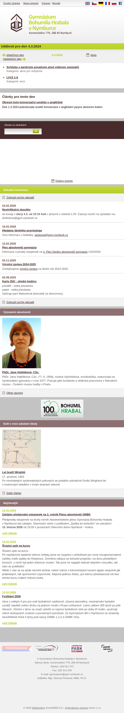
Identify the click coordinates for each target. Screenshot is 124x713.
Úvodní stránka (11, 3)
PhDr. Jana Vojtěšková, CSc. (20, 372)
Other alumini (14, 393)
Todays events (64, 181)
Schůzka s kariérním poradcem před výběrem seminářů (42, 67)
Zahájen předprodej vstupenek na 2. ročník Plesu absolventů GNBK (46, 514)
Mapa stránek (30, 3)
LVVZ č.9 (12, 77)
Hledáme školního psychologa (22, 230)
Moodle (56, 3)
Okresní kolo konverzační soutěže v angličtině (32, 102)
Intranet (46, 3)
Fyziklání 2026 (11, 596)
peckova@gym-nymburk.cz (51, 235)
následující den (12, 59)
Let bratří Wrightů (13, 472)
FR (109, 3)
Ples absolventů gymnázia (19, 247)
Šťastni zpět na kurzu (16, 545)
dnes (94, 55)
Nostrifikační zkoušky (16, 209)
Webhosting (38, 708)
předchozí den (15, 55)
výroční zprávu (29, 268)
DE (102, 3)
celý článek (9, 533)
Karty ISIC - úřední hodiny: (19, 281)
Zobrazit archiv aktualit (20, 197)
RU (116, 3)
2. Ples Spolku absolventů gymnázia (65, 251)
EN (89, 3)
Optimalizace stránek (76, 708)
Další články (13, 493)
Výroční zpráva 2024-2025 (19, 264)
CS (95, 3)
